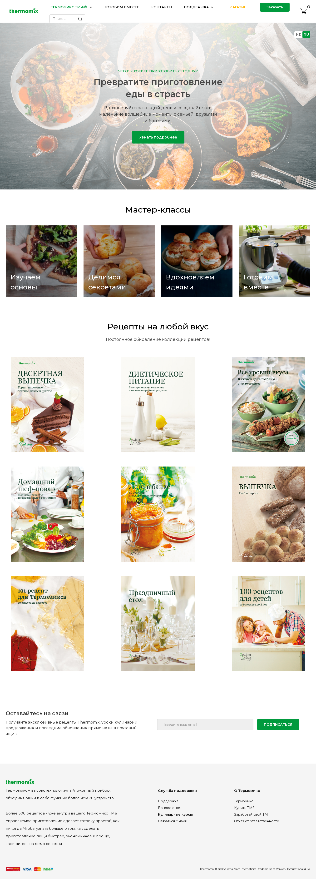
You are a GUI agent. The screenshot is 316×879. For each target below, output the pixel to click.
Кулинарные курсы (175, 814)
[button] (71, 7)
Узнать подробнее (158, 137)
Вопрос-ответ (170, 808)
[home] (24, 11)
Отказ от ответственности (256, 821)
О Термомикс (247, 790)
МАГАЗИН (238, 7)
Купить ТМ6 (244, 808)
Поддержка (168, 801)
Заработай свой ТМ (251, 814)
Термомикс (243, 801)
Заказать (275, 7)
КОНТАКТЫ (161, 7)
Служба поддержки (177, 790)
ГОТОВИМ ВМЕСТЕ (122, 7)
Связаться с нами (172, 821)
